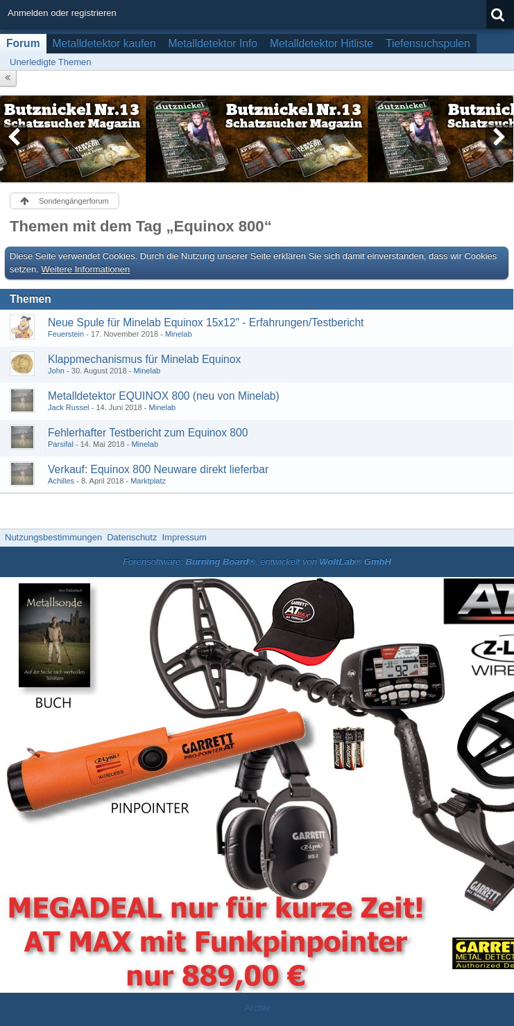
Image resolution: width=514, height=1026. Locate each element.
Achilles (61, 481)
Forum (23, 43)
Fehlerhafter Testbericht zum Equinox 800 (148, 433)
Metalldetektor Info (213, 43)
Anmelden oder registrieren (62, 13)
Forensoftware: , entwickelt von (257, 561)
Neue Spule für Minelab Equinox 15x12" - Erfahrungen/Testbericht (205, 322)
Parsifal (61, 444)
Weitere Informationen (86, 269)
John (56, 370)
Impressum (184, 537)
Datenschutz (132, 537)
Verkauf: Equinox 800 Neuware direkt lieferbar (158, 469)
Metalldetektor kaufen (104, 43)
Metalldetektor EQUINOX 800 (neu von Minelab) (164, 396)
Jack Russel (68, 407)
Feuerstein (66, 334)
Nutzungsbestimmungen (53, 537)
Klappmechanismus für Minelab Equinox (144, 359)
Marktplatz (148, 481)
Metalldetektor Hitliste (321, 43)
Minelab (178, 334)
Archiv (256, 1007)
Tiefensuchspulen (428, 43)
